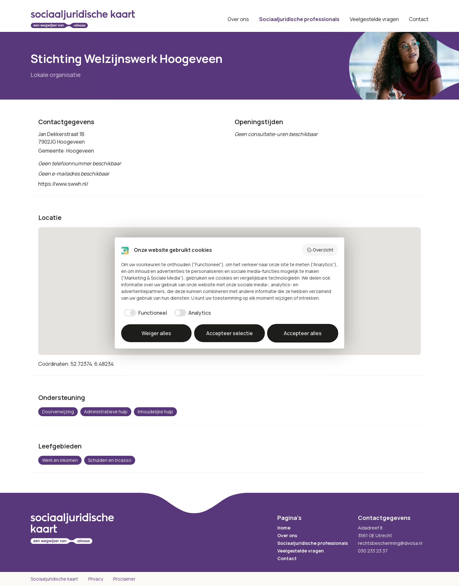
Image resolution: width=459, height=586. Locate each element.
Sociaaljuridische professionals (299, 19)
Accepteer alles (303, 333)
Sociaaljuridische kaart (54, 579)
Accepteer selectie (229, 333)
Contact (418, 19)
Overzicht (320, 250)
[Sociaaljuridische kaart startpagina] (83, 19)
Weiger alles (156, 333)
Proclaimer (124, 579)
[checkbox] (144, 313)
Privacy (95, 579)
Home (283, 528)
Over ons (238, 19)
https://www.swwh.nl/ (63, 183)
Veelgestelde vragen (374, 19)
